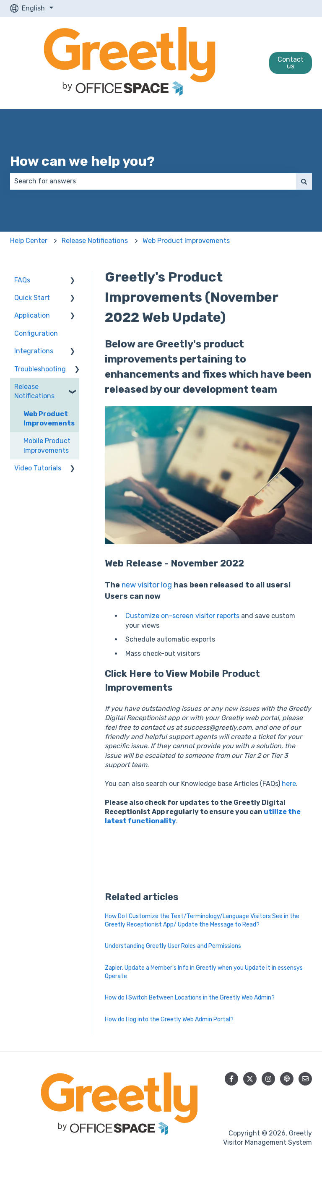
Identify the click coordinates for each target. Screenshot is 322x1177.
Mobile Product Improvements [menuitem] (46, 445)
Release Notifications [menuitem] (34, 391)
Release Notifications (95, 241)
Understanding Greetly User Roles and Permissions (173, 946)
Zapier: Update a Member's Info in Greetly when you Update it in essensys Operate (204, 972)
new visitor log (147, 585)
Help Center (28, 241)
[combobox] (153, 181)
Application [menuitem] (32, 315)
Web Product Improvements (186, 241)
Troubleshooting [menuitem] (40, 369)
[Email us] (305, 1079)
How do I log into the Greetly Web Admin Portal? (169, 1019)
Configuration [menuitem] (36, 333)
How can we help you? (82, 161)
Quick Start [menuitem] (32, 298)
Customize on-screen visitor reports (182, 616)
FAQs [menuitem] (22, 280)
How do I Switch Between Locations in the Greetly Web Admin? (190, 997)
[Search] (304, 181)
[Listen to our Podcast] (286, 1079)
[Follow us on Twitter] (250, 1079)
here (289, 784)
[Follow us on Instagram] (268, 1079)
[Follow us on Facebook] (231, 1079)
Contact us (291, 62)
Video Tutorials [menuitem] (37, 468)
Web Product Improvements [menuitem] (49, 418)
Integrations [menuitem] (33, 351)
